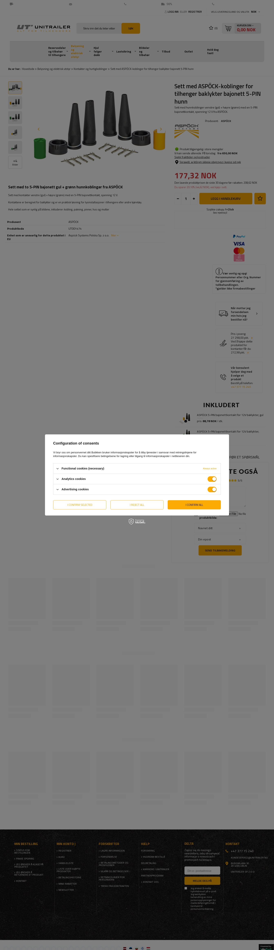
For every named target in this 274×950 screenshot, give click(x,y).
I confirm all (194, 505)
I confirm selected (79, 505)
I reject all (137, 505)
